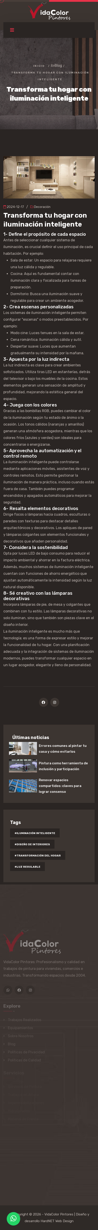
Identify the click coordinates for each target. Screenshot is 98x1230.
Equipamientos (20, 1029)
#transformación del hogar (38, 855)
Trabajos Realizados (24, 1020)
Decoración (40, 207)
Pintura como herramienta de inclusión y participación (63, 766)
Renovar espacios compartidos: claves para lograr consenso (60, 786)
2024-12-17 (13, 207)
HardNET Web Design (57, 1221)
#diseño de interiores (32, 844)
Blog (58, 65)
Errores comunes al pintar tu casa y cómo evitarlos (63, 749)
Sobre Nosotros (20, 1037)
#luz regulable (27, 866)
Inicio (39, 65)
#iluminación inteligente (35, 833)
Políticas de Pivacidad (26, 1053)
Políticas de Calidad (24, 1061)
